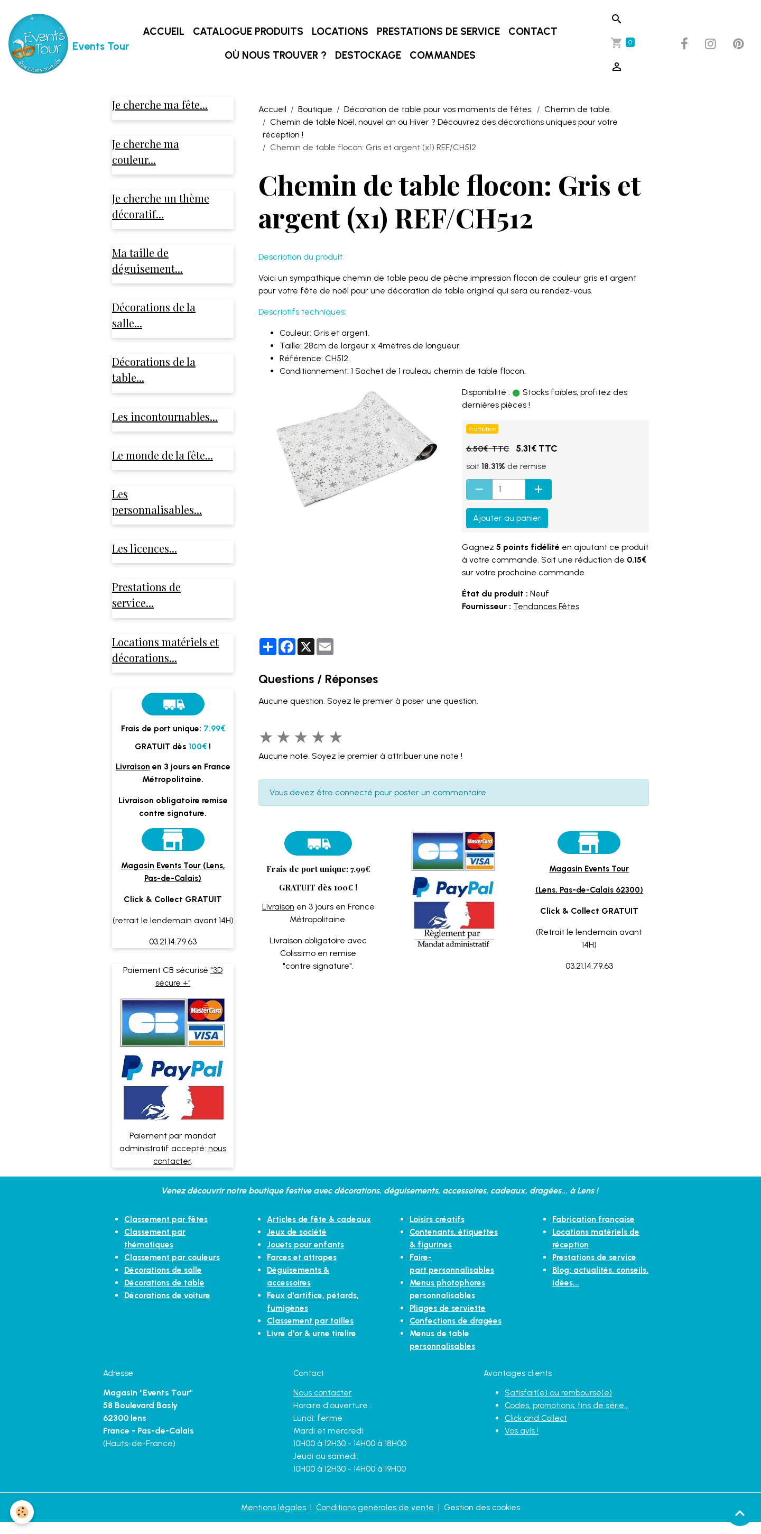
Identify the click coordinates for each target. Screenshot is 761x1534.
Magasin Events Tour (589, 869)
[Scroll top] (740, 1513)
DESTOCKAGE (369, 55)
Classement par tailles (312, 1344)
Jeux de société (298, 1256)
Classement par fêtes (167, 1230)
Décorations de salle (165, 1281)
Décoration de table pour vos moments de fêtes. (438, 109)
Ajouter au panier (507, 518)
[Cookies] (22, 1512)
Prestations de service (439, 31)
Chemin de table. (577, 109)
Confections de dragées (458, 1332)
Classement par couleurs (174, 1268)
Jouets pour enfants (307, 1268)
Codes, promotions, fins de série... (568, 1417)
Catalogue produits (249, 31)
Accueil (164, 31)
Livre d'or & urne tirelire (312, 1357)
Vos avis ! (522, 1442)
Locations (341, 31)
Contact (534, 31)
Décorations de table (166, 1294)
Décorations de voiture (169, 1306)
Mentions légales (272, 1519)
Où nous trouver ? (277, 55)
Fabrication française (594, 1230)
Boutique (315, 109)
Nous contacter (323, 1404)
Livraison (278, 907)
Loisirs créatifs (439, 1230)
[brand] (54, 44)
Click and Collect (537, 1430)
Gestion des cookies (483, 1519)
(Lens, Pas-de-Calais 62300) (589, 890)
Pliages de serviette (449, 1319)
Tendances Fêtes (547, 606)
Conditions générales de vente (374, 1519)
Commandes (444, 55)
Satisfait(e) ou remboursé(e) (560, 1404)
